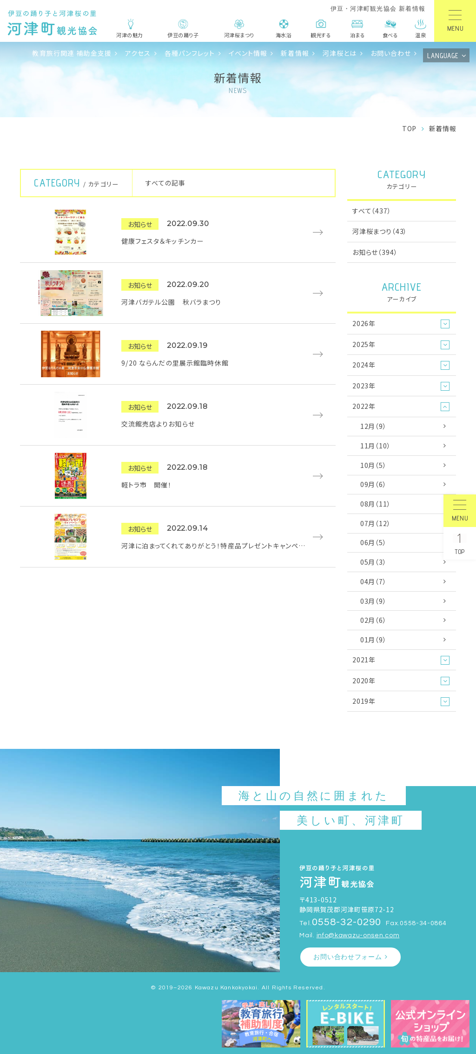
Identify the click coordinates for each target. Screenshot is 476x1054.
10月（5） (373, 465)
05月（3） (373, 562)
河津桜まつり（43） (379, 231)
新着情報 (295, 53)
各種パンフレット (190, 53)
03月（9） (373, 601)
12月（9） (373, 426)
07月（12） (375, 523)
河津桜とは (340, 53)
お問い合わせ (390, 53)
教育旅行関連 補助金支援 (71, 53)
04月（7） (373, 581)
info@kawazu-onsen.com (358, 935)
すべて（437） (371, 210)
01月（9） (373, 639)
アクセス (138, 53)
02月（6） (373, 620)
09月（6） (373, 484)
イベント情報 (248, 53)
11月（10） (375, 445)
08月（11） (375, 503)
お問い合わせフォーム (347, 957)
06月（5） (373, 542)
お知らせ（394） (375, 252)
